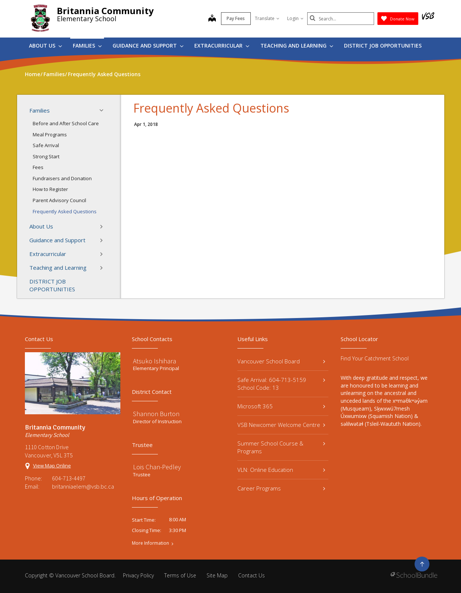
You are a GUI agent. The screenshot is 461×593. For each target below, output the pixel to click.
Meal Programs (50, 134)
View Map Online (52, 465)
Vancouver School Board (281, 361)
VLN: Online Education (281, 469)
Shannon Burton (156, 413)
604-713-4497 (68, 478)
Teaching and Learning (296, 45)
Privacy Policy (138, 575)
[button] (104, 110)
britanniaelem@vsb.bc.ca (83, 486)
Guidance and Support (148, 45)
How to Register (50, 189)
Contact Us (251, 575)
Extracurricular (221, 45)
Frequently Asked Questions (65, 211)
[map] (212, 19)
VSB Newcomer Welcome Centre (281, 424)
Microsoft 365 (281, 406)
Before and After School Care (66, 123)
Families (87, 45)
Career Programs (281, 488)
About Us (45, 45)
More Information (150, 543)
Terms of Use (180, 575)
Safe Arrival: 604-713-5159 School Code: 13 (281, 383)
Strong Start (46, 156)
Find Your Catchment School (375, 358)
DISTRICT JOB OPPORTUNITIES (383, 45)
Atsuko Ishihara (154, 361)
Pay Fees (236, 18)
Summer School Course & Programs (281, 447)
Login (295, 18)
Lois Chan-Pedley (157, 467)
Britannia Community (105, 10)
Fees (38, 167)
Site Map (217, 575)
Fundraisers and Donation (62, 178)
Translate (267, 18)
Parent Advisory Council (59, 200)
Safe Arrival (46, 145)
